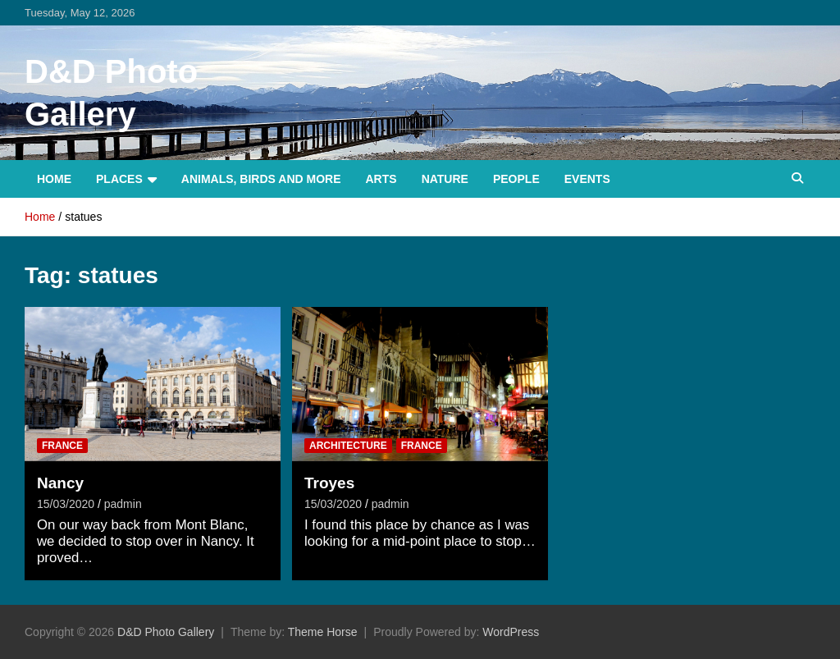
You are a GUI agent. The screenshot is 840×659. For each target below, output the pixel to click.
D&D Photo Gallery (165, 631)
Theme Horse (323, 631)
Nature (445, 178)
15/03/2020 (65, 503)
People (516, 178)
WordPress (510, 631)
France (62, 445)
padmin (123, 503)
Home (54, 178)
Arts (381, 178)
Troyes (329, 483)
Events (587, 178)
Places (119, 178)
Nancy (60, 483)
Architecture (348, 445)
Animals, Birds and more (261, 178)
